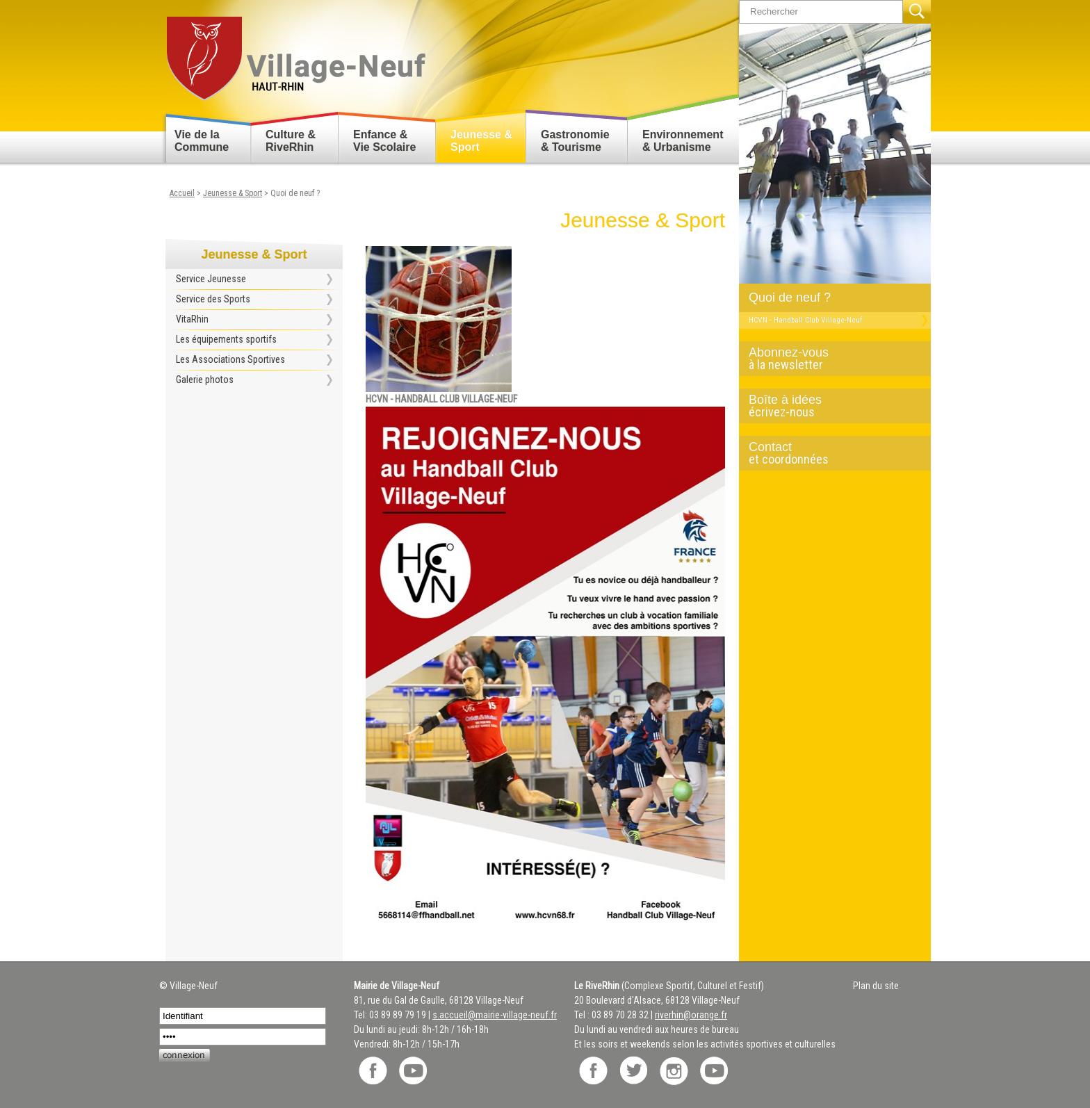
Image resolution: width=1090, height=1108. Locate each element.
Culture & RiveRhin (291, 141)
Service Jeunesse (211, 278)
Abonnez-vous (829, 358)
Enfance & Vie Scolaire (384, 141)
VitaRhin (192, 319)
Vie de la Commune (201, 141)
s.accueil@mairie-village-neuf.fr (494, 1014)
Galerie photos (205, 379)
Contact (829, 453)
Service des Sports (213, 298)
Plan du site (876, 985)
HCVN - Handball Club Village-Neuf (805, 320)
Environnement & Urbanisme (682, 141)
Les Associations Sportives (230, 359)
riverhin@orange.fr (691, 1014)
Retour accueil (295, 53)
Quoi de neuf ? (790, 297)
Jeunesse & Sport (481, 141)
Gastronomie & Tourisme (575, 141)
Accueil (182, 193)
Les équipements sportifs (226, 339)
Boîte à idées (829, 406)
